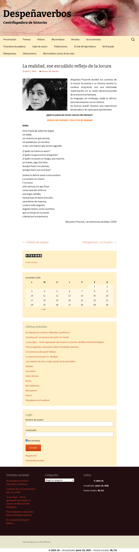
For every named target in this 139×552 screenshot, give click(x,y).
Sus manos (31, 371)
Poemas (27, 39)
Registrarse (31, 455)
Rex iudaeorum (32, 385)
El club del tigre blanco (85, 46)
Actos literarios (93, 39)
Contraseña (31, 430)
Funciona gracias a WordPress (36, 541)
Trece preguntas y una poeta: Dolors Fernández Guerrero (52, 347)
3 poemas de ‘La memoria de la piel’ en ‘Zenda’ (47, 337)
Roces (28, 380)
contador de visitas (31, 262)
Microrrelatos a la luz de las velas (58, 53)
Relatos (41, 39)
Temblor (29, 366)
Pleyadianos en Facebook (38, 400)
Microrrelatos (58, 39)
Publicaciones (60, 46)
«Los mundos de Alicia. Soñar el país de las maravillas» (51, 361)
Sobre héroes (32, 376)
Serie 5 (29, 395)
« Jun (43, 309)
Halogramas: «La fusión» (99, 242)
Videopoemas (9, 53)
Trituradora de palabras (14, 46)
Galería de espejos (35, 242)
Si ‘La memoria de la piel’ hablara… (42, 351)
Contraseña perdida (35, 460)
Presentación (9, 39)
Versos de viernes (50, 71)
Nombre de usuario (34, 419)
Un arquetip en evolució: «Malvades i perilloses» (48, 332)
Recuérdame (33, 440)
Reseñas (75, 39)
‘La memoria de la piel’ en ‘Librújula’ (42, 356)
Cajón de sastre (39, 46)
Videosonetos (29, 53)
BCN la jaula (108, 46)
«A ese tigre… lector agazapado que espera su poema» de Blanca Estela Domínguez (65, 342)
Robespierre (31, 390)
